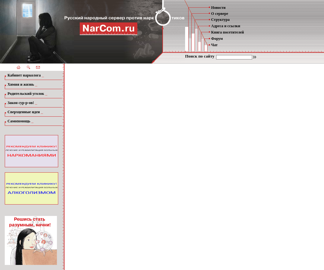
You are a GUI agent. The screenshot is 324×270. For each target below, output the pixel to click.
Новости (218, 7)
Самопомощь (19, 121)
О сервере (219, 13)
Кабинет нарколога (24, 75)
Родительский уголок (26, 93)
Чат (214, 45)
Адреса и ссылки (225, 26)
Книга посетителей (227, 32)
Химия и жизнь (21, 84)
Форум (217, 38)
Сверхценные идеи (24, 112)
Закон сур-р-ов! (21, 103)
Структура (220, 19)
